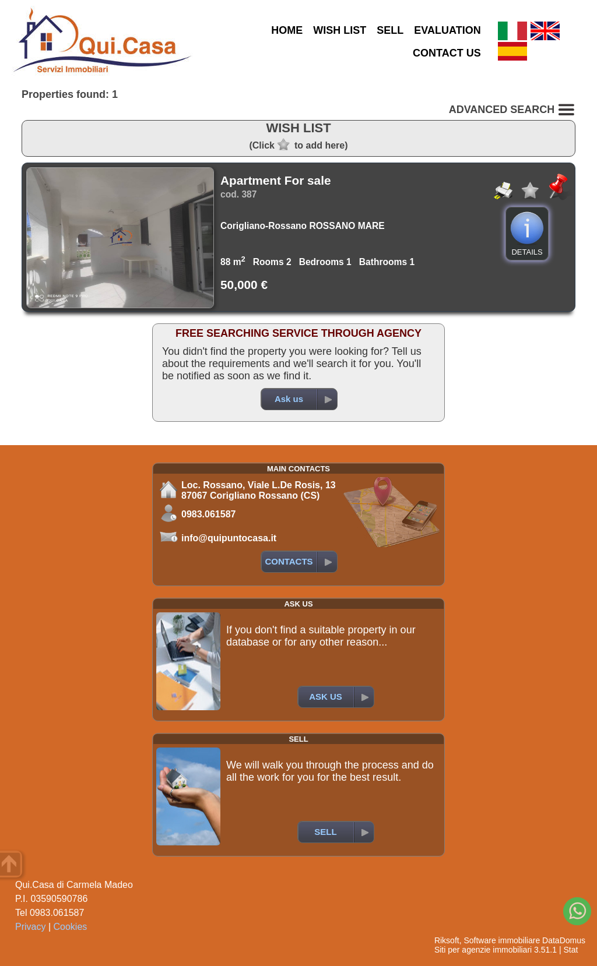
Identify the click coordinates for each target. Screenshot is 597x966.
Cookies (70, 927)
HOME (287, 30)
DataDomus (563, 940)
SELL (390, 30)
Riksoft (446, 940)
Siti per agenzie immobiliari (483, 949)
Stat (570, 949)
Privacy (30, 927)
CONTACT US (447, 53)
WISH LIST (339, 30)
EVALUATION (447, 30)
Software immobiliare (501, 940)
